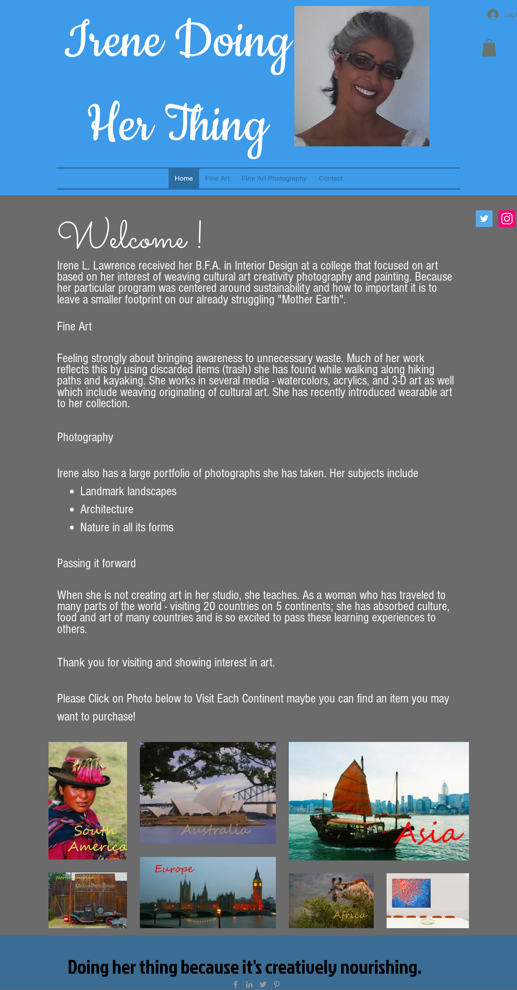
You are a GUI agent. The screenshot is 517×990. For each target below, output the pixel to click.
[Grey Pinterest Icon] (276, 984)
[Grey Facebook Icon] (235, 984)
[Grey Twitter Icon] (263, 984)
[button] (489, 48)
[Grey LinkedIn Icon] (249, 984)
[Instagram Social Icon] (507, 218)
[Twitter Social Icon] (484, 218)
